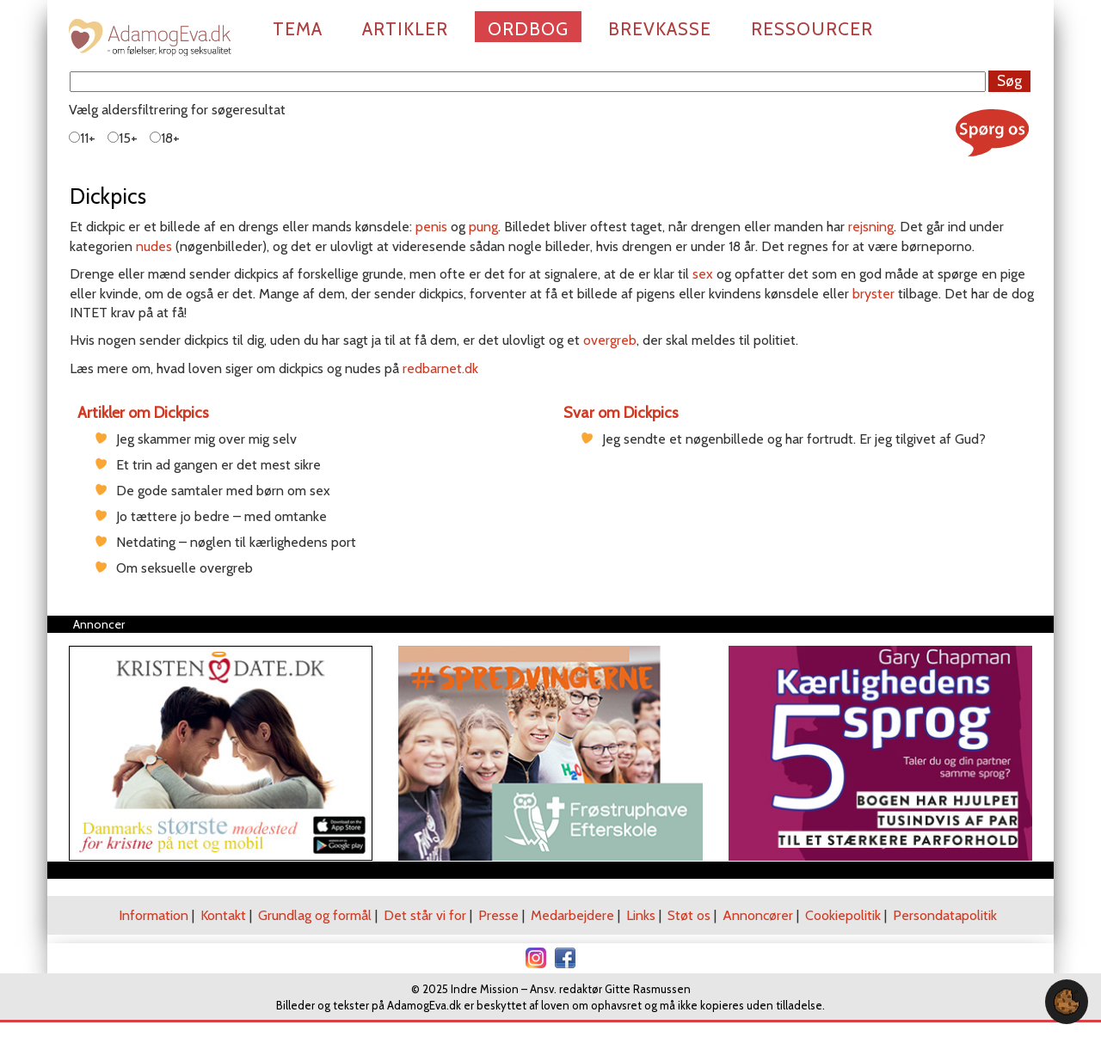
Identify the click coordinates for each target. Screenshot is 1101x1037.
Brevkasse (659, 29)
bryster (873, 293)
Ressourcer (812, 29)
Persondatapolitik (945, 915)
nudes (154, 246)
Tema (298, 29)
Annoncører (758, 915)
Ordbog (528, 29)
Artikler (405, 29)
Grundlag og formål (315, 915)
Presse (498, 915)
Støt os (688, 915)
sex (702, 274)
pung (483, 226)
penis (431, 226)
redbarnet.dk (440, 368)
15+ (123, 138)
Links (640, 915)
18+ (165, 138)
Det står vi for (425, 915)
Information (153, 915)
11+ (82, 138)
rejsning (871, 226)
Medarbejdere (572, 915)
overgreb (610, 340)
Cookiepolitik (843, 915)
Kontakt (223, 915)
